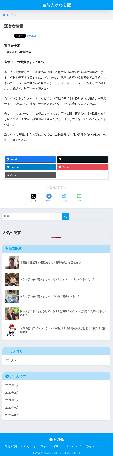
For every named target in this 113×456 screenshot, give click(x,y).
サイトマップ (73, 446)
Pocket (31, 35)
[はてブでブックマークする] (64, 198)
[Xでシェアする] (34, 198)
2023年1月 (12, 385)
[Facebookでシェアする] (49, 198)
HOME (56, 439)
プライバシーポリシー (50, 446)
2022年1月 (12, 400)
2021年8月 (12, 415)
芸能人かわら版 (59, 5)
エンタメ (11, 360)
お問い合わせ (66, 83)
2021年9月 (12, 407)
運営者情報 (11, 446)
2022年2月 (12, 392)
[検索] (65, 216)
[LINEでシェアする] (79, 198)
